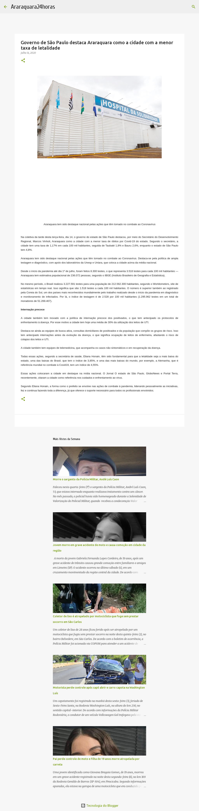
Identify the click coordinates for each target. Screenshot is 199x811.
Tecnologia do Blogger (99, 805)
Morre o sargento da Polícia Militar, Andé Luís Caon (86, 479)
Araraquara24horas (33, 6)
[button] (23, 60)
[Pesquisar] (193, 6)
